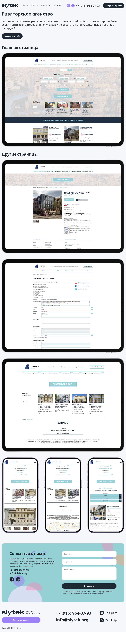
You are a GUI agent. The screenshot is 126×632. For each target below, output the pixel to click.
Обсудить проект (21, 620)
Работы (34, 5)
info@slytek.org (19, 573)
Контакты (58, 5)
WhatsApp (109, 620)
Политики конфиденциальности (90, 593)
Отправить (89, 586)
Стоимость (46, 5)
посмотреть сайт (12, 36)
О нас (25, 5)
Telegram (108, 613)
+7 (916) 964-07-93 (88, 5)
